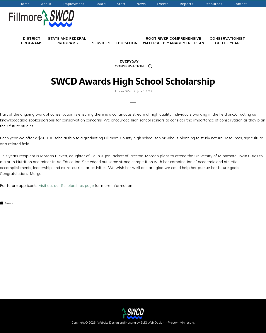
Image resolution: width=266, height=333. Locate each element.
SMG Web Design (152, 322)
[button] (150, 66)
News (9, 203)
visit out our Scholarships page (67, 185)
